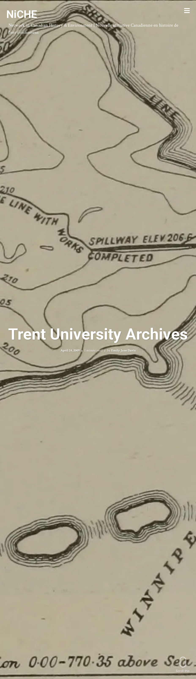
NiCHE (21, 14)
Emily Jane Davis (123, 350)
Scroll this (183, 665)
